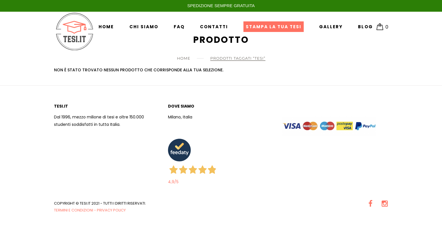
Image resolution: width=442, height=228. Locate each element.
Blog (365, 27)
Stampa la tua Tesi (273, 27)
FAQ (179, 27)
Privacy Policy (111, 210)
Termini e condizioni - (75, 210)
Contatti (214, 27)
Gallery (331, 27)
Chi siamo (143, 27)
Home (106, 27)
